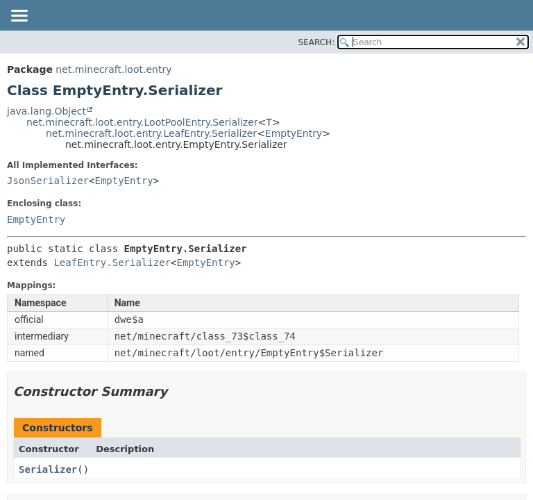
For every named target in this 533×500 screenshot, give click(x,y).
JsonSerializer (48, 180)
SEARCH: (316, 42)
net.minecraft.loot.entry (113, 69)
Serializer (48, 469)
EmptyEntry (293, 133)
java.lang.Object (46, 111)
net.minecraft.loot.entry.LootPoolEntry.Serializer (142, 122)
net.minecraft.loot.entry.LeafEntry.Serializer (151, 133)
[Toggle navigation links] (19, 16)
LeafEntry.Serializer (112, 262)
